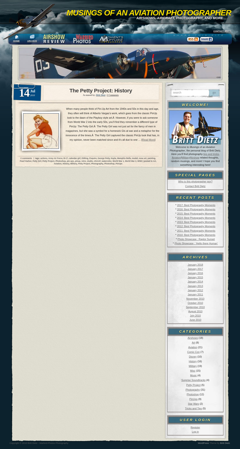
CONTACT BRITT (222, 31)
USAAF (97, 161)
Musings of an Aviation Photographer (149, 12)
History (193, 361)
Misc (192, 370)
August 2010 (195, 311)
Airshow (194, 157)
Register (195, 427)
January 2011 (195, 294)
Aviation (176, 157)
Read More (148, 139)
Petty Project (193, 385)
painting (151, 158)
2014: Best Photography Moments (196, 217)
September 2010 (195, 307)
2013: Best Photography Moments (196, 222)
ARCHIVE (32, 41)
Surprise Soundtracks (193, 380)
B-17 (66, 158)
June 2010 (195, 319)
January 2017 (195, 269)
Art (193, 342)
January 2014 (195, 281)
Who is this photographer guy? (195, 181)
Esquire (93, 158)
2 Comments (113, 95)
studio (90, 161)
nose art (143, 158)
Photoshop (193, 394)
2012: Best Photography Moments (196, 226)
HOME (16, 41)
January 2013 (195, 286)
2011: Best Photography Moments (196, 230)
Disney (193, 356)
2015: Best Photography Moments (196, 213)
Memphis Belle (124, 158)
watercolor (107, 161)
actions (43, 158)
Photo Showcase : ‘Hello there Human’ (196, 243)
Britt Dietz (225, 443)
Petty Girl (37, 161)
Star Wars (193, 403)
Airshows (193, 337)
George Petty (104, 158)
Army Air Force (55, 158)
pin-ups (70, 161)
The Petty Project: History (101, 90)
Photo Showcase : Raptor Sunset (196, 239)
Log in (195, 431)
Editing (85, 158)
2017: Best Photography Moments (196, 205)
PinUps (193, 399)
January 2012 (195, 290)
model (135, 158)
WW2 (139, 161)
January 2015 (195, 277)
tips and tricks (211, 154)
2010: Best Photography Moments (196, 235)
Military (186, 157)
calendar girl (75, 158)
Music (193, 375)
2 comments (26, 158)
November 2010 (195, 298)
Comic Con (193, 352)
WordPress (203, 443)
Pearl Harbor (26, 161)
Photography (193, 389)
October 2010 (195, 303)
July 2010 (195, 315)
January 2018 (195, 264)
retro (84, 161)
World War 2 (130, 161)
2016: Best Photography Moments (196, 209)
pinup (77, 161)
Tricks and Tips (193, 408)
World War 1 (118, 161)
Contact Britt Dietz (195, 186)
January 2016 (195, 273)
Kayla (113, 158)
